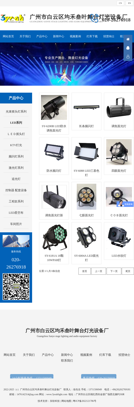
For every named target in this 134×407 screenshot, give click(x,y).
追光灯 (16, 179)
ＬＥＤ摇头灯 (16, 134)
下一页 (114, 271)
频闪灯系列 (16, 156)
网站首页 (8, 36)
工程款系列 (16, 201)
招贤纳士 (108, 36)
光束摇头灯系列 (16, 111)
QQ (128, 48)
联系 (128, 56)
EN (129, 3)
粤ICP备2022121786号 (84, 401)
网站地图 (66, 401)
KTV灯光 (16, 145)
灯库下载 (92, 36)
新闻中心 (58, 36)
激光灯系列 (16, 167)
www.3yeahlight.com (57, 394)
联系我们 (67, 360)
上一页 (98, 271)
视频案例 (75, 36)
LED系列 (16, 122)
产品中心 (41, 36)
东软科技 (55, 401)
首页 (84, 271)
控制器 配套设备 (16, 190)
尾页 (127, 271)
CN (120, 3)
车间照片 (16, 224)
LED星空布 (16, 212)
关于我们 (25, 36)
